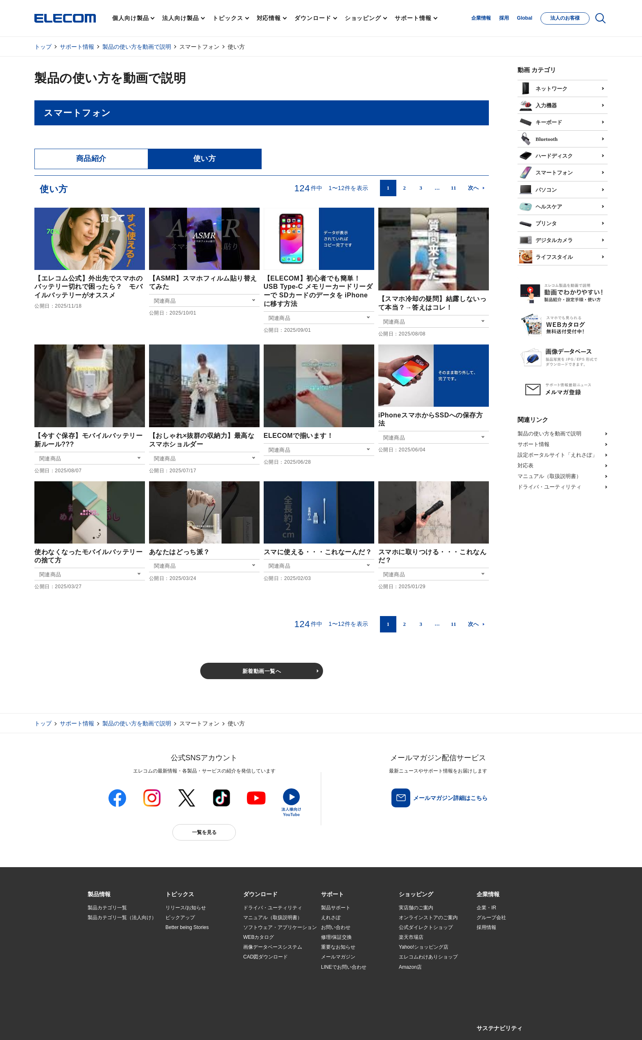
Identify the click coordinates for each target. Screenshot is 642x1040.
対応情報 (269, 18)
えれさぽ (331, 917)
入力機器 (538, 104)
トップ (43, 46)
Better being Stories (187, 927)
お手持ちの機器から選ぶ (192, 957)
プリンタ (538, 222)
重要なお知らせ (338, 947)
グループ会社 (491, 917)
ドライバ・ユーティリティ (549, 487)
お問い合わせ (335, 927)
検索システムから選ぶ (190, 977)
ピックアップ (180, 917)
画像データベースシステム (272, 947)
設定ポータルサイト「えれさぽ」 (557, 455)
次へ (473, 188)
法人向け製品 (180, 18)
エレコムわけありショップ (428, 957)
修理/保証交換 (336, 937)
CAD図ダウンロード (265, 957)
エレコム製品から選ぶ (190, 967)
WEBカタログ (258, 937)
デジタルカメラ (546, 239)
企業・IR (486, 908)
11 (453, 188)
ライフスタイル (546, 256)
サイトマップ (145, 1024)
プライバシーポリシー (216, 1024)
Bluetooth (538, 138)
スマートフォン (546, 171)
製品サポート (335, 908)
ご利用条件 (177, 1024)
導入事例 (97, 957)
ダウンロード (312, 18)
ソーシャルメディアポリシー (271, 1024)
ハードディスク (546, 154)
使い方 (204, 158)
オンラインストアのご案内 (428, 917)
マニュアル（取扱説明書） (549, 476)
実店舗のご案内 (416, 908)
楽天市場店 (411, 937)
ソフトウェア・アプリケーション (280, 927)
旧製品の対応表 (182, 987)
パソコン (538, 188)
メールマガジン (338, 957)
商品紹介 (91, 158)
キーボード (540, 121)
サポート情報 (413, 18)
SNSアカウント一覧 (106, 1024)
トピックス (227, 18)
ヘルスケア (540, 205)
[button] (179, 895)
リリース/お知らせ (185, 908)
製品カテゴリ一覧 (107, 908)
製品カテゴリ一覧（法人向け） (122, 917)
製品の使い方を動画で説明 (136, 46)
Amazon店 (410, 967)
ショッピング (363, 18)
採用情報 (486, 927)
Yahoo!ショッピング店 (423, 947)
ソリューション (105, 947)
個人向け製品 (130, 18)
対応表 (525, 465)
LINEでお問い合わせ (343, 967)
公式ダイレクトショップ (426, 927)
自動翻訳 (348, 1024)
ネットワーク (543, 87)
